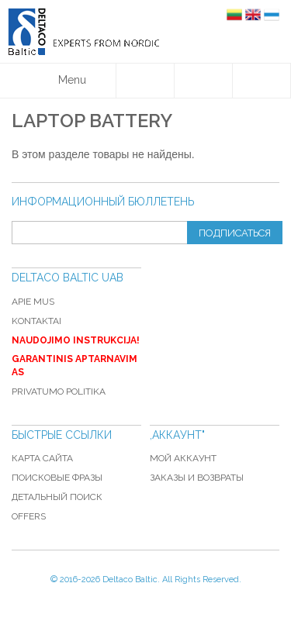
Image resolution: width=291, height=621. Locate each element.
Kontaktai (36, 321)
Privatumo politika (59, 391)
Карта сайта (42, 458)
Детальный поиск (57, 497)
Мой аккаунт (183, 458)
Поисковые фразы (57, 477)
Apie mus (33, 301)
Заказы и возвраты (197, 477)
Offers (29, 516)
